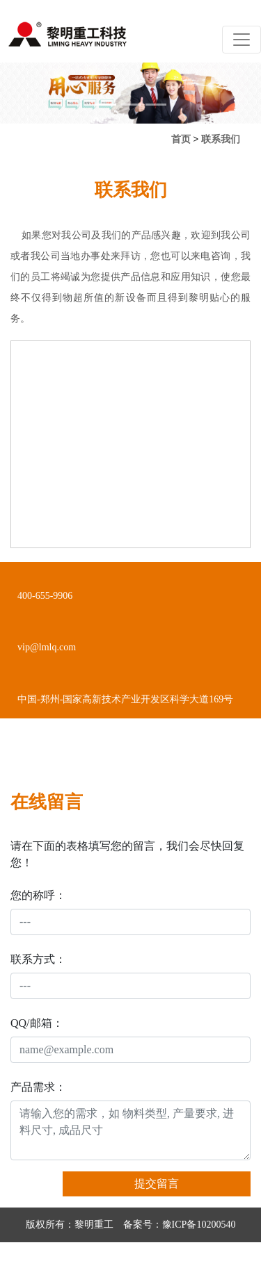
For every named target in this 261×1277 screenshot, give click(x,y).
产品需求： (38, 1087)
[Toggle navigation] (241, 39)
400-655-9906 (44, 596)
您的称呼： (38, 895)
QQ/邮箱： (36, 1023)
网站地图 (164, 1259)
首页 (181, 139)
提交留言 (156, 1183)
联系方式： (38, 959)
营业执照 (121, 1259)
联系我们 (220, 139)
